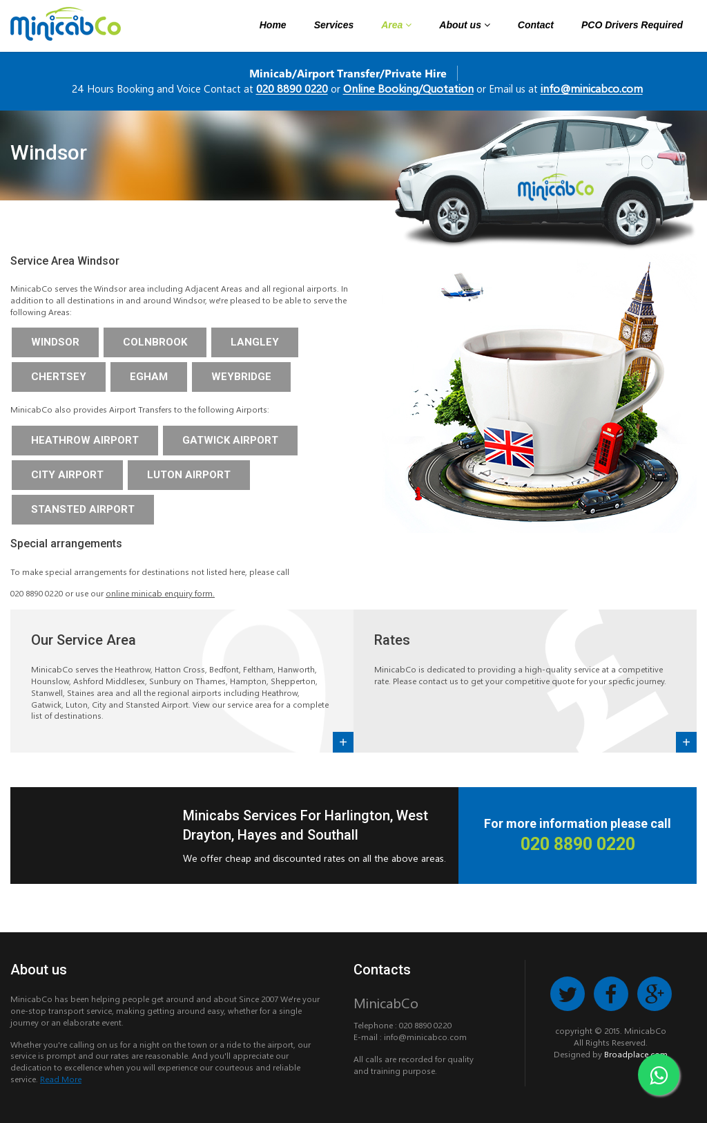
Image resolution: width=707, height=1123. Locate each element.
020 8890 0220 (292, 88)
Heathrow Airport (85, 440)
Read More (60, 1078)
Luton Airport (189, 475)
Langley (255, 342)
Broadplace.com (636, 1053)
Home (273, 24)
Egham (149, 376)
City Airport (67, 475)
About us (464, 24)
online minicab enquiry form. (160, 592)
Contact (536, 24)
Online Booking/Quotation (408, 88)
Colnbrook (155, 342)
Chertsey (58, 376)
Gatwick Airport (230, 440)
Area (396, 24)
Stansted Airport (83, 509)
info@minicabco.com (592, 88)
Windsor (55, 342)
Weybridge (241, 376)
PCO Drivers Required (632, 24)
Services (334, 24)
